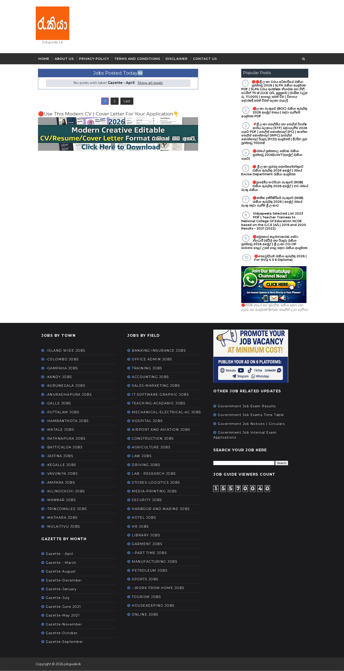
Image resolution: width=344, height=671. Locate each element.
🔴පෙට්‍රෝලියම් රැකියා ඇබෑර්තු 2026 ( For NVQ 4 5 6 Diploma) (278, 258)
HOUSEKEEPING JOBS (155, 606)
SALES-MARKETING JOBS (158, 386)
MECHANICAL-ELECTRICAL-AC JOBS (168, 412)
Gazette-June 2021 (65, 607)
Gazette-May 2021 (65, 616)
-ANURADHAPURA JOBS (71, 395)
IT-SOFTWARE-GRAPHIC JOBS (162, 395)
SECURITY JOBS (149, 500)
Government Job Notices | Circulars (253, 424)
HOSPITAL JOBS (149, 421)
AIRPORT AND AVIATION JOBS (163, 430)
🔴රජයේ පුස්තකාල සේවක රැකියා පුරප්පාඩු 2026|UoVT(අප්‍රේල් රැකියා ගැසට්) (269, 155)
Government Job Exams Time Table (253, 415)
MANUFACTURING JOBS (157, 562)
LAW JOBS (144, 456)
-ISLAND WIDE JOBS (68, 351)
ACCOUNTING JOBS (152, 377)
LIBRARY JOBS (148, 536)
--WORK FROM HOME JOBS (160, 588)
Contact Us (207, 59)
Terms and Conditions (139, 59)
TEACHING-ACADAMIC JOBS (161, 404)
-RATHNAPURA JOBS (68, 439)
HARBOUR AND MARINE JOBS (163, 509)
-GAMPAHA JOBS (64, 368)
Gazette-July (60, 598)
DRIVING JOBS (148, 465)
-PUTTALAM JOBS (65, 412)
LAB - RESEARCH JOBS (156, 474)
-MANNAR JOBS (63, 500)
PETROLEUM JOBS (152, 571)
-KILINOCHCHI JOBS (67, 492)
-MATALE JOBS (62, 430)
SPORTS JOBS (147, 580)
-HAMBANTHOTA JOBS (69, 421)
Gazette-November (66, 625)
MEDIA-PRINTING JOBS (156, 492)
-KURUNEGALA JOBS (68, 386)
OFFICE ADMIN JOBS (154, 360)
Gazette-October (64, 633)
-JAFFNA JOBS (62, 456)
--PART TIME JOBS (151, 553)
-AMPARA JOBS (62, 483)
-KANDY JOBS (61, 377)
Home (46, 59)
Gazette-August (63, 572)
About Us (66, 59)
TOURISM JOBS (148, 597)
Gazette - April (62, 554)
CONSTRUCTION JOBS (155, 439)
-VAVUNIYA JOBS (64, 474)
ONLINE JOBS (147, 615)
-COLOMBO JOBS (64, 360)
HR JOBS (142, 527)
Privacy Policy (96, 59)
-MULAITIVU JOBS (65, 527)
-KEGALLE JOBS (63, 465)
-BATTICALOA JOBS (66, 448)
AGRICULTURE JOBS (153, 448)
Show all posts (148, 83)
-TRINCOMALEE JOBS (68, 509)
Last (125, 102)
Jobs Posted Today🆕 (116, 73)
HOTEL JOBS (146, 518)
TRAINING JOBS (149, 368)
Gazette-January (63, 589)
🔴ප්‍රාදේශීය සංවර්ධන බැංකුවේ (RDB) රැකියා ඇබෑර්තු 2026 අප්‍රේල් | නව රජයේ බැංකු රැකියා (272, 186)
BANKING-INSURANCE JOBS (161, 351)
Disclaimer (179, 59)
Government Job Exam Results (249, 407)
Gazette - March (63, 563)
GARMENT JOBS (149, 544)
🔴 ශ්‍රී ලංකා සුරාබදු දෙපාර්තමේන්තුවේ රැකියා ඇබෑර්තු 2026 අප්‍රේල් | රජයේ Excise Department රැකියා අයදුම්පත (270, 171)
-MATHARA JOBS (64, 518)
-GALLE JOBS (60, 404)
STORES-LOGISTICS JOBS (158, 483)
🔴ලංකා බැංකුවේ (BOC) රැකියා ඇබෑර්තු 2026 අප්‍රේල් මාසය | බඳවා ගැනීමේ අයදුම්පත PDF (272, 113)
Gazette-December (66, 581)
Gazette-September (67, 642)
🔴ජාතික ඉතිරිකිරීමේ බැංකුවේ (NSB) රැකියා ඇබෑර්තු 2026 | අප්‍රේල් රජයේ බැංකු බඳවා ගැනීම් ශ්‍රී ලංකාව (270, 202)
